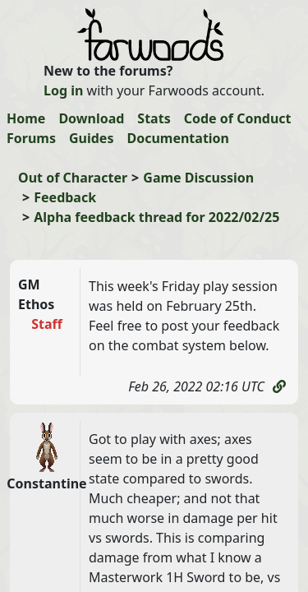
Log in (63, 90)
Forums (31, 138)
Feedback (65, 197)
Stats (153, 118)
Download (91, 118)
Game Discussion (198, 178)
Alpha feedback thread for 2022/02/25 (156, 217)
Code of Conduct (238, 118)
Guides (91, 138)
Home (26, 118)
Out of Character (72, 178)
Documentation (177, 138)
